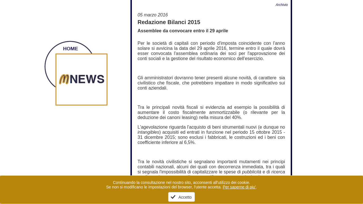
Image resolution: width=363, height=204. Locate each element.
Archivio (282, 5)
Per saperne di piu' (239, 187)
